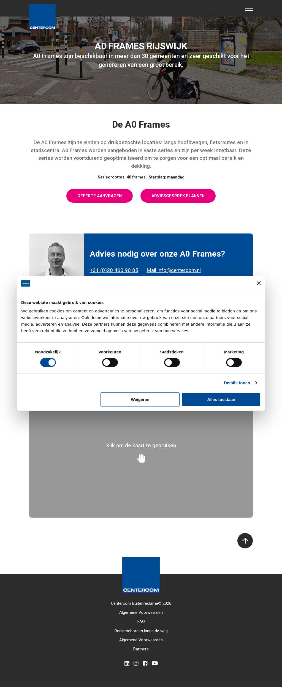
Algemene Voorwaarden (141, 612)
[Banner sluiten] (259, 283)
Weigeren (140, 399)
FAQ (141, 621)
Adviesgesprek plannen (178, 195)
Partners (141, 649)
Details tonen (237, 382)
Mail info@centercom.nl (174, 270)
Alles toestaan (221, 399)
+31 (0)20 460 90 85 (114, 270)
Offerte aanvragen (99, 195)
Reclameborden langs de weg (141, 631)
